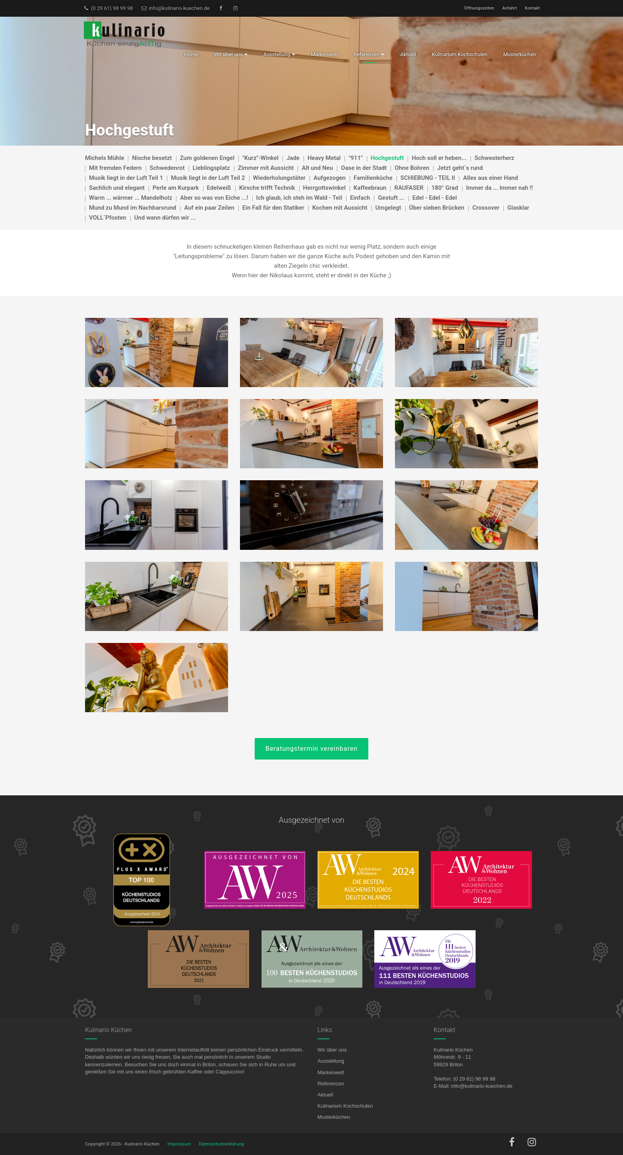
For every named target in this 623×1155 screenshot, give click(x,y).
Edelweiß (219, 187)
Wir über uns (332, 1050)
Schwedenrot (167, 167)
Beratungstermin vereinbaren (311, 748)
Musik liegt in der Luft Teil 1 (126, 177)
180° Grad (444, 187)
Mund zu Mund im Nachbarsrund (132, 207)
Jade (293, 158)
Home (191, 54)
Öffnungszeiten (479, 8)
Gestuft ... (391, 197)
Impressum (179, 1144)
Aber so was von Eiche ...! (214, 197)
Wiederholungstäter (279, 177)
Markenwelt (330, 1072)
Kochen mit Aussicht (340, 207)
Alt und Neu (317, 167)
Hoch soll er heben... (439, 158)
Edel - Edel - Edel (434, 197)
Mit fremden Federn (115, 167)
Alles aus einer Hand (490, 177)
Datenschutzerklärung (221, 1144)
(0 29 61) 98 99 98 (108, 8)
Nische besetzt (152, 158)
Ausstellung (330, 1061)
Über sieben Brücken (436, 207)
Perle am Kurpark (176, 187)
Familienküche (373, 177)
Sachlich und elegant (117, 187)
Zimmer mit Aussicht (266, 167)
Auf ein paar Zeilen (209, 207)
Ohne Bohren (412, 167)
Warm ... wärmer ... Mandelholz (130, 197)
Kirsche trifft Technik (267, 187)
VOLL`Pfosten (107, 217)
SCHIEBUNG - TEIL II (427, 177)
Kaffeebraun (370, 187)
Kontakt (532, 8)
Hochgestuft (387, 158)
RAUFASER (408, 187)
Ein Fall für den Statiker (273, 207)
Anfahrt (509, 8)
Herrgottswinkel (324, 187)
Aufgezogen (329, 177)
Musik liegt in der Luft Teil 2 (208, 177)
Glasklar (518, 207)
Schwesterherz (494, 158)
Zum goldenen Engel (207, 158)
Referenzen (330, 1084)
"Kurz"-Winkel (260, 158)
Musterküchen (333, 1117)
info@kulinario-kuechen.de (175, 8)
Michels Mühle (104, 158)
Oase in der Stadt (364, 167)
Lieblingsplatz (211, 167)
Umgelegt (388, 207)
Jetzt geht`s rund (460, 167)
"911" (355, 158)
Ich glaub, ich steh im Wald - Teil (299, 197)
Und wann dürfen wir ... (165, 217)
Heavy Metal (324, 158)
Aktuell (325, 1095)
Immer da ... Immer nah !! (499, 187)
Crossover (485, 207)
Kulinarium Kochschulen (345, 1106)
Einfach (360, 197)
